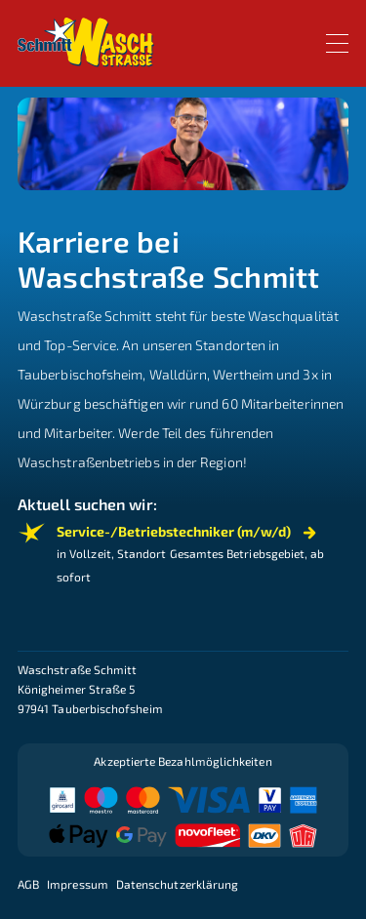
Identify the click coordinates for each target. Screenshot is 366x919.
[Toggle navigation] (337, 43)
